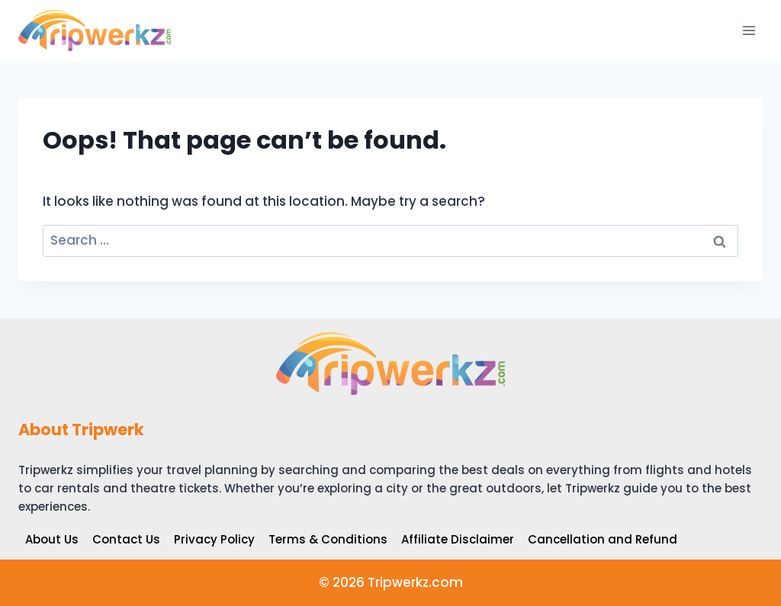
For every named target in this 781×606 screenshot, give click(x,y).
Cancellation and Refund (602, 539)
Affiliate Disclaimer (457, 539)
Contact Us (126, 539)
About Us (52, 539)
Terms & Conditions (327, 539)
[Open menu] (748, 30)
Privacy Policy (214, 539)
